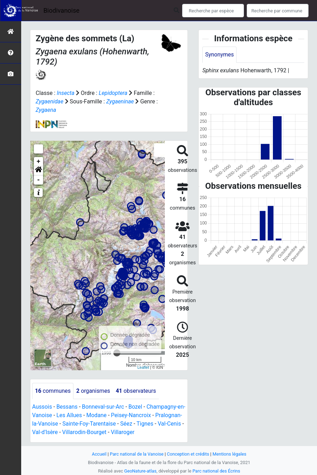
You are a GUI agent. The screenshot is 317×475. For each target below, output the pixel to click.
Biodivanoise (61, 10)
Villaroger (151, 432)
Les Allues (77, 415)
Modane (105, 415)
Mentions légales (230, 454)
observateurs (136, 390)
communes (53, 390)
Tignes (173, 423)
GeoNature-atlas (140, 471)
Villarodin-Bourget (112, 432)
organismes (94, 390)
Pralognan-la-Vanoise (58, 423)
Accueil (98, 454)
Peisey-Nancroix (139, 415)
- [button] (39, 180)
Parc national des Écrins (216, 471)
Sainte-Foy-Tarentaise (117, 423)
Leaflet (143, 367)
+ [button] (39, 161)
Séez (154, 423)
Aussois (42, 406)
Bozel (136, 406)
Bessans (67, 406)
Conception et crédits (188, 454)
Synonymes (219, 54)
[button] (38, 170)
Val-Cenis (44, 432)
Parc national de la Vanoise (136, 454)
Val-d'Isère (73, 432)
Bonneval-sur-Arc (103, 406)
